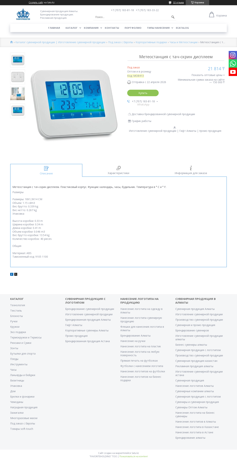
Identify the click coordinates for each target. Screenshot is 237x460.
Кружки (14, 326)
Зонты (14, 348)
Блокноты (16, 316)
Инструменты (18, 364)
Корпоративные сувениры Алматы (87, 330)
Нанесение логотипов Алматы (194, 386)
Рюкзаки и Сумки (20, 343)
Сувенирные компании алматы (194, 391)
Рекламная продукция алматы (194, 366)
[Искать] (173, 17)
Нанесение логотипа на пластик (140, 346)
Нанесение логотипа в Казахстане (197, 427)
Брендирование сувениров (192, 330)
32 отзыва (178, 2)
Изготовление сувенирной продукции (89, 314)
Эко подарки (18, 332)
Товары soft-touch (21, 429)
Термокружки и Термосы (25, 337)
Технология (17, 305)
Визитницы (17, 380)
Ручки (13, 321)
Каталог (72, 27)
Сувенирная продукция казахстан (196, 361)
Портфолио (133, 27)
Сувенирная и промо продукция (195, 325)
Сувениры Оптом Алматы (191, 407)
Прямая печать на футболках (139, 360)
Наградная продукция (23, 407)
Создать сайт (36, 2)
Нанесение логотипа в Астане (194, 432)
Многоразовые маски (23, 418)
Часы (13, 369)
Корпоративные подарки (151, 42)
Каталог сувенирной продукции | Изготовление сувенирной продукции (60, 42)
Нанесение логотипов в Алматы (195, 421)
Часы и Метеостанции (184, 42)
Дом (13, 391)
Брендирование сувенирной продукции (89, 309)
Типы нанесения (158, 27)
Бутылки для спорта (23, 353)
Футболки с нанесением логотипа (141, 366)
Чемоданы (16, 402)
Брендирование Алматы (135, 335)
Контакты (112, 27)
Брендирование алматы (190, 437)
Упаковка (16, 386)
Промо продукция (76, 335)
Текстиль (16, 310)
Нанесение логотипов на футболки (142, 371)
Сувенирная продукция (189, 380)
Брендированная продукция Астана (87, 341)
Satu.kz (135, 453)
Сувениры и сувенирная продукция (197, 402)
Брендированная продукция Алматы (88, 319)
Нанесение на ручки (132, 341)
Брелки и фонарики (22, 396)
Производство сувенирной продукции (199, 319)
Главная (54, 27)
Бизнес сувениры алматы (191, 344)
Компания (91, 27)
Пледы (14, 359)
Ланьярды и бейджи (22, 375)
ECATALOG (182, 27)
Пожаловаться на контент (133, 456)
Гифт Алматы (73, 325)
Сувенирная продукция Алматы (195, 309)
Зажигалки (17, 412)
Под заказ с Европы (120, 42)
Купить (142, 93)
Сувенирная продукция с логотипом (198, 350)
